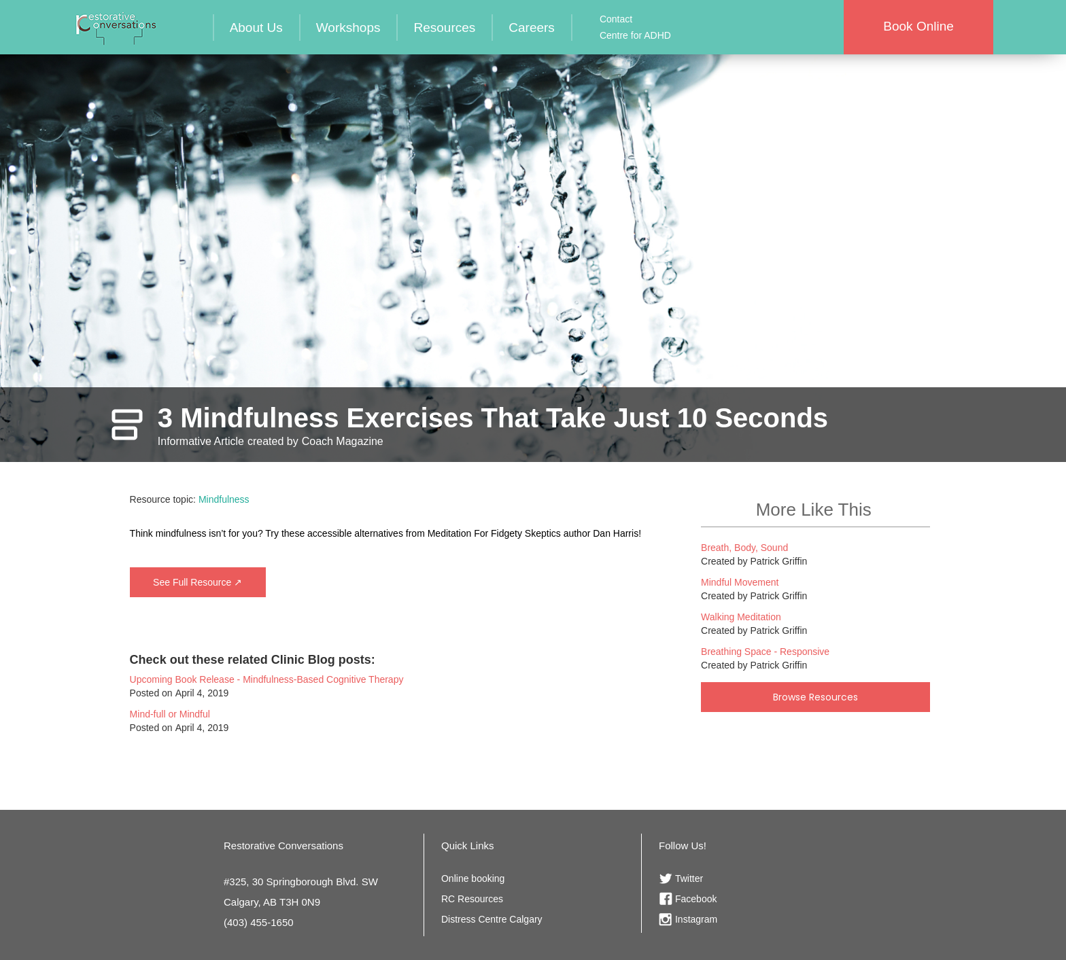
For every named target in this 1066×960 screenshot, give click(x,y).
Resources (444, 27)
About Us (256, 27)
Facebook (696, 898)
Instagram (696, 919)
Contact (616, 19)
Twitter (689, 878)
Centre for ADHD (635, 35)
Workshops (348, 27)
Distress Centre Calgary (492, 919)
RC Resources (472, 898)
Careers (532, 27)
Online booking (472, 878)
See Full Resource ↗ (197, 582)
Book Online (918, 26)
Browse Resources (815, 697)
